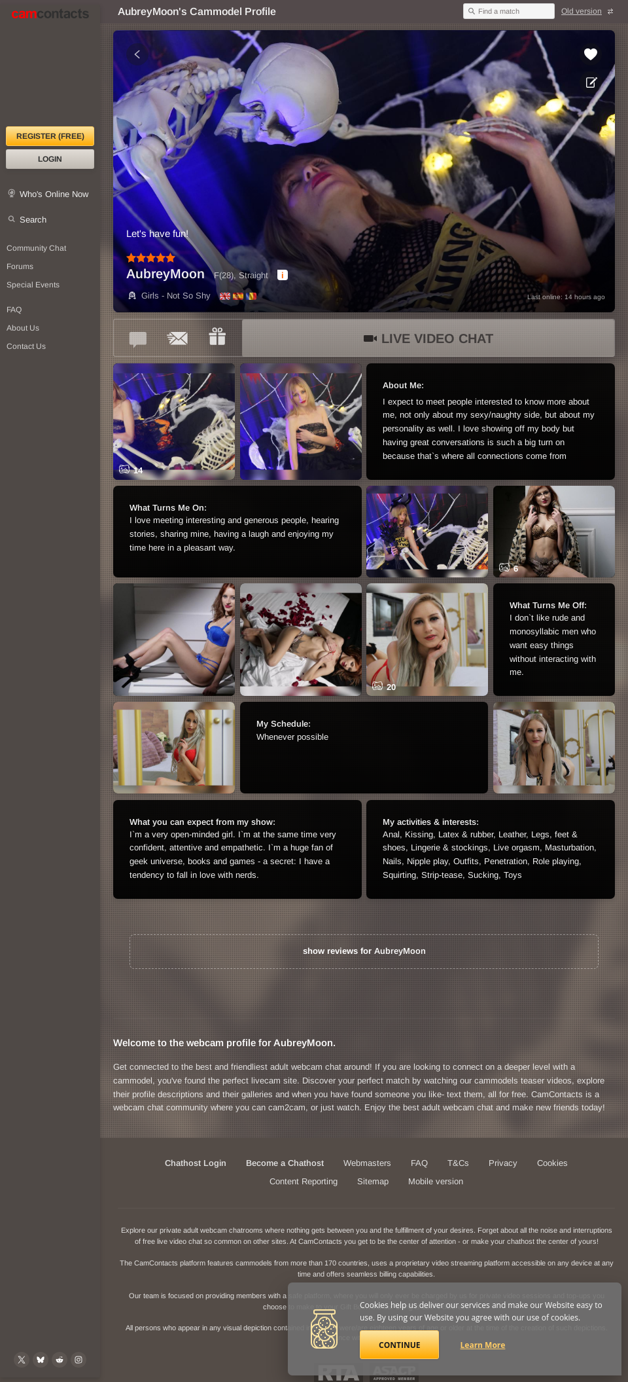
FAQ (419, 1163)
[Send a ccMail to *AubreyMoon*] (178, 337)
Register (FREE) (50, 136)
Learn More (483, 1345)
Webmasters (367, 1163)
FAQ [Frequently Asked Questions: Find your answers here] (14, 309)
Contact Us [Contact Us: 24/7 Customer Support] (26, 346)
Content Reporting (304, 1181)
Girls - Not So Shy (168, 295)
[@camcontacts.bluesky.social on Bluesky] (40, 1360)
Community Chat (36, 248)
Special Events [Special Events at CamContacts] (33, 284)
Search (33, 220)
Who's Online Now (54, 194)
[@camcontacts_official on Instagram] (78, 1360)
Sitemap (373, 1181)
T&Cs (458, 1163)
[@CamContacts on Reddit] (59, 1360)
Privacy (503, 1163)
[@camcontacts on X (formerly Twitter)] (21, 1360)
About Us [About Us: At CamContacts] (23, 328)
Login (50, 159)
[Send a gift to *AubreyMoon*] (217, 337)
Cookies (552, 1163)
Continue (399, 1345)
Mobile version (435, 1181)
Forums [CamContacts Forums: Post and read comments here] (20, 266)
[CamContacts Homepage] (50, 65)
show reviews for (364, 951)
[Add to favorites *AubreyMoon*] (591, 54)
